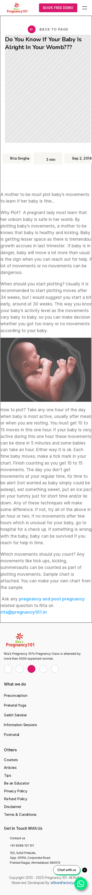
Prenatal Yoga (15, 705)
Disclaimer (12, 806)
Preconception (15, 695)
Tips (7, 775)
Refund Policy (15, 799)
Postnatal (11, 734)
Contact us (17, 838)
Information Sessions (20, 725)
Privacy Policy (15, 791)
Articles (10, 767)
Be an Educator (16, 783)
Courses (11, 759)
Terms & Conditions (20, 814)
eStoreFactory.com (65, 883)
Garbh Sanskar (15, 715)
